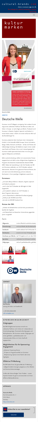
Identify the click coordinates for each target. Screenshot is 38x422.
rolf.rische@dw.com (8, 313)
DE (33, 7)
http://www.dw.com (8, 402)
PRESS (19, 7)
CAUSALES (25, 7)
